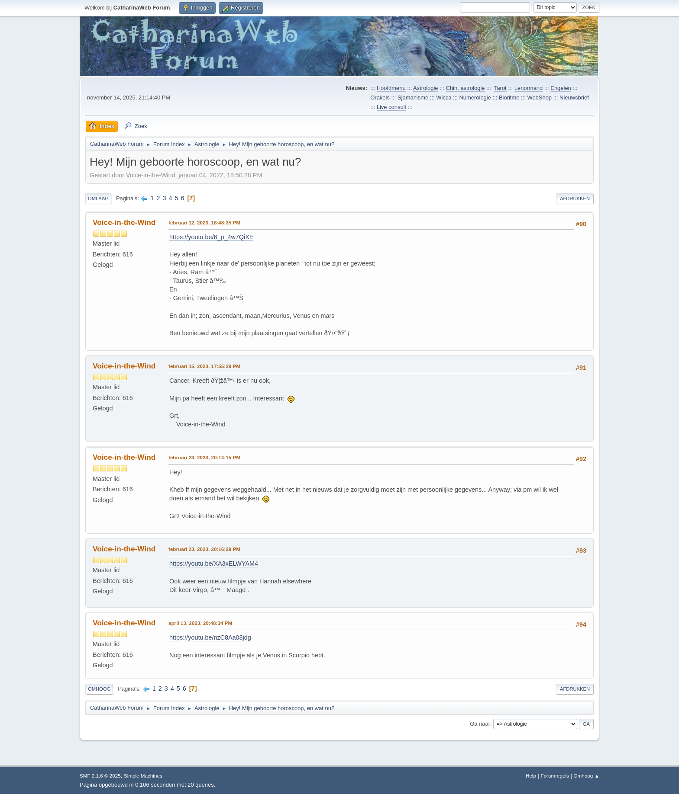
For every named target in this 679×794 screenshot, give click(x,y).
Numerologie (475, 97)
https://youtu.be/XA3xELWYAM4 (213, 563)
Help (531, 775)
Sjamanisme (413, 97)
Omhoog (99, 689)
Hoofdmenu (391, 88)
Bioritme (509, 97)
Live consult (391, 107)
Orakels (380, 97)
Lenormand (528, 88)
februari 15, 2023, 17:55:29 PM (204, 366)
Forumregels (555, 775)
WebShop (539, 97)
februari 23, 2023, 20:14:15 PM (204, 457)
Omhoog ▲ (586, 775)
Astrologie (425, 88)
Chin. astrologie (465, 88)
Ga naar (480, 723)
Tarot (500, 88)
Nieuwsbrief (574, 97)
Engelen (560, 88)
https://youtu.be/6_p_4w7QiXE (211, 237)
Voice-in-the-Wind (124, 222)
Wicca (443, 97)
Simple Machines (143, 775)
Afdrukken (575, 198)
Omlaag (98, 198)
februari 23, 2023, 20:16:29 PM (204, 549)
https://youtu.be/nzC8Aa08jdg (210, 637)
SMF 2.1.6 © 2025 (100, 775)
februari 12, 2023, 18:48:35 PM (204, 222)
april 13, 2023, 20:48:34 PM (200, 623)
